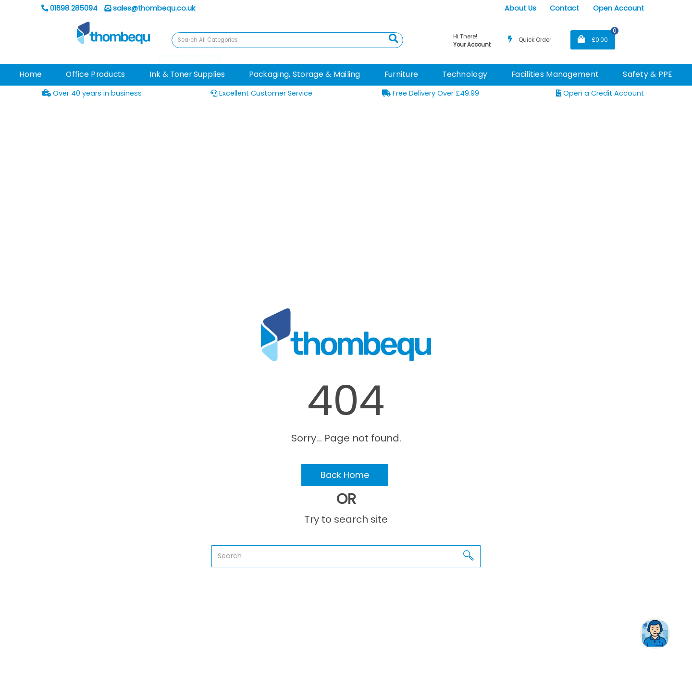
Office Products (95, 74)
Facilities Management (555, 74)
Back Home (345, 475)
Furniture (401, 74)
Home (30, 74)
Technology (464, 74)
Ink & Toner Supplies (187, 74)
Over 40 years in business (92, 93)
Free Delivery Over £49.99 (430, 93)
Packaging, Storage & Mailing (304, 74)
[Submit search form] (393, 39)
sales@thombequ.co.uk (149, 8)
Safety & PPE (647, 74)
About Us (520, 8)
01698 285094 (69, 8)
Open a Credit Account (600, 93)
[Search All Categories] (287, 40)
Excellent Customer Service (261, 93)
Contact (564, 8)
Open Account (618, 8)
